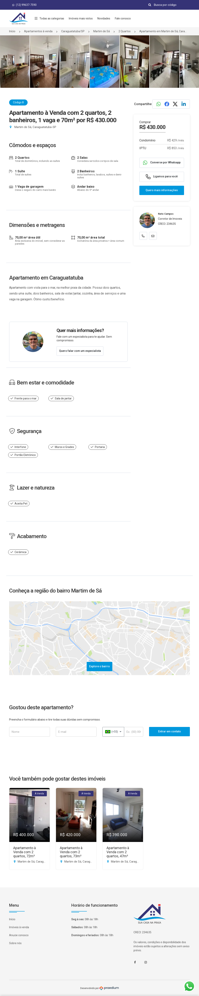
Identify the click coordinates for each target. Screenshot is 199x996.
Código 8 (18, 102)
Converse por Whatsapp (162, 162)
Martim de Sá (101, 31)
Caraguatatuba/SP (73, 31)
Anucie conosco (19, 935)
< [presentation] (4, 64)
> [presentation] (195, 64)
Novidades (103, 18)
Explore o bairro (99, 666)
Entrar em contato (169, 731)
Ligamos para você (162, 176)
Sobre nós (15, 943)
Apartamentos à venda (38, 31)
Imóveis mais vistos (81, 18)
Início (12, 31)
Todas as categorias (49, 18)
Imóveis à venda (19, 927)
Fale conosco (123, 18)
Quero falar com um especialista (80, 350)
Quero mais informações (162, 190)
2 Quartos (125, 31)
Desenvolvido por (99, 988)
